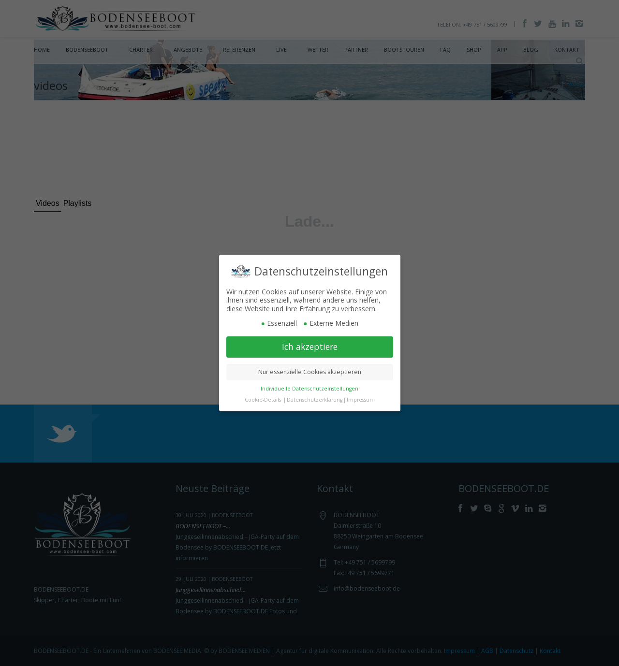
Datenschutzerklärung (314, 399)
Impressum (361, 399)
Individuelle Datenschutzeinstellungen (309, 388)
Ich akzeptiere (310, 346)
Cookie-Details (263, 399)
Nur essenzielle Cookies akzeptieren (309, 372)
